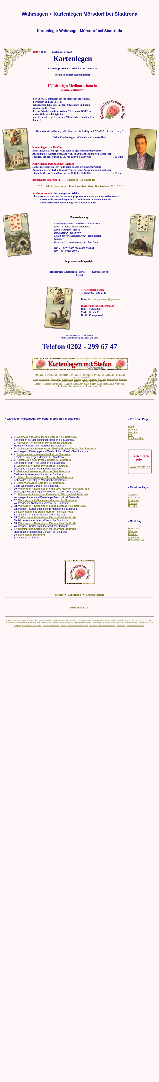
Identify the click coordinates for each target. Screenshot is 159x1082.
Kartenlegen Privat (68, 620)
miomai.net (52, 375)
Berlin (131, 426)
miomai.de (99, 375)
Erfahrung (84, 382)
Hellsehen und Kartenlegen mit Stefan (74, 626)
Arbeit (117, 384)
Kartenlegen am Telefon (135, 626)
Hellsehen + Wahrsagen (144, 620)
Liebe (84, 379)
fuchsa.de (110, 375)
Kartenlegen (40, 375)
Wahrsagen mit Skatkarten (32, 626)
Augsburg (133, 537)
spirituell (97, 386)
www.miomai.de (79, 607)
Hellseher (93, 379)
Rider (61, 384)
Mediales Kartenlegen (51, 626)
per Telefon (87, 386)
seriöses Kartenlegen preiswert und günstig (21, 620)
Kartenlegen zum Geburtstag (49, 620)
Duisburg (133, 534)
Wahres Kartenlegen (33, 622)
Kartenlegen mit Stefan (50, 622)
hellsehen (94, 382)
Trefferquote (67, 379)
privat (35, 379)
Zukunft (68, 384)
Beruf (111, 384)
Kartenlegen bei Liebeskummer (104, 620)
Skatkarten (78, 384)
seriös (55, 384)
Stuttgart (132, 494)
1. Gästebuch (71, 179)
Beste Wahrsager (66, 622)
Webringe (17, 626)
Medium (77, 379)
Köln (130, 435)
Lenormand (62, 382)
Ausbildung (63, 386)
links (76, 382)
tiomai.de (75, 377)
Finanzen (123, 379)
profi (101, 382)
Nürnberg (133, 531)
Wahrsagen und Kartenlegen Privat (102, 626)
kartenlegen (112, 379)
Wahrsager (56, 379)
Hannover (133, 528)
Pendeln (102, 379)
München (133, 432)
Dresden (132, 506)
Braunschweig (136, 540)
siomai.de (120, 375)
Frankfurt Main (136, 438)
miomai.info (64, 375)
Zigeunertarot (75, 386)
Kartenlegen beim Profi (125, 620)
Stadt (86, 384)
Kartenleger (44, 379)
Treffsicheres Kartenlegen (15, 622)
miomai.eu (88, 375)
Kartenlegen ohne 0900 (110, 622)
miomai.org (76, 375)
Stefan (93, 384)
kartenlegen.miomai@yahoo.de (104, 299)
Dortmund (133, 500)
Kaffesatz (47, 384)
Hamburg (133, 429)
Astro (99, 384)
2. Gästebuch (88, 179)
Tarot (105, 384)
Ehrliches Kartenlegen (84, 620)
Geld (123, 384)
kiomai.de (85, 377)
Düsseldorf (134, 497)
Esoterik (38, 384)
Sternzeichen (121, 626)
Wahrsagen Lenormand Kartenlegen (87, 622)
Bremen (132, 503)
